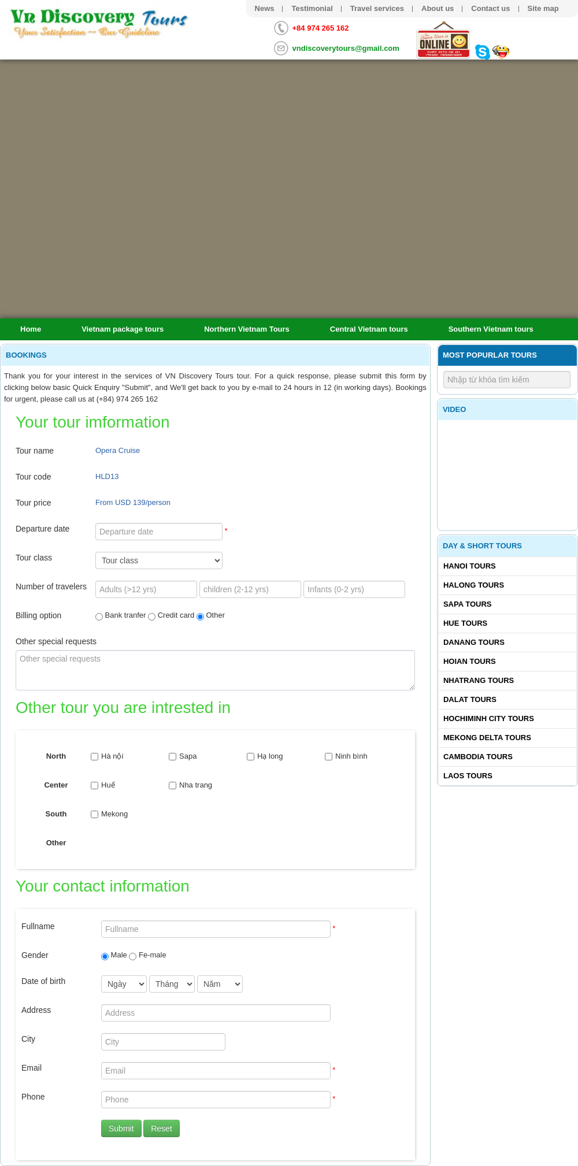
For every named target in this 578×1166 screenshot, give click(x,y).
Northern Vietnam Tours (247, 329)
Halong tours (473, 585)
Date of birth (43, 981)
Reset (161, 1128)
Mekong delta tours (487, 737)
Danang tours (474, 642)
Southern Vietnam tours (491, 329)
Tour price (33, 502)
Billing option (38, 615)
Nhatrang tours (478, 680)
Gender (35, 955)
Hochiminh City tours (488, 718)
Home (30, 329)
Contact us (490, 8)
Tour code (33, 476)
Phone (33, 1096)
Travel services (377, 8)
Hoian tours (469, 661)
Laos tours (467, 775)
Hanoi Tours (469, 566)
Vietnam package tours (122, 329)
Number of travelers (51, 586)
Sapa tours (467, 604)
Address (36, 1010)
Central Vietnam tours (369, 329)
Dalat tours (470, 699)
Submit (121, 1128)
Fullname (38, 926)
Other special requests (56, 641)
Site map (543, 8)
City (28, 1039)
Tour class (34, 557)
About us (437, 8)
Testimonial (311, 8)
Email (31, 1067)
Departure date (42, 528)
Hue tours (465, 623)
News (265, 8)
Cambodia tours (478, 756)
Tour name (35, 450)
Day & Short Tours (482, 545)
